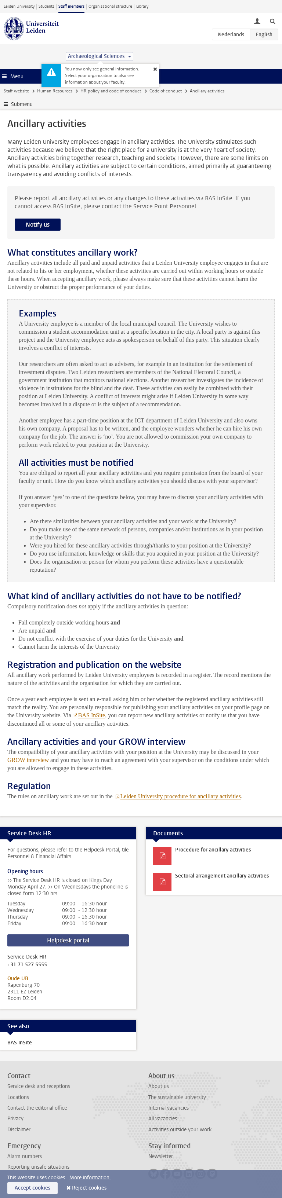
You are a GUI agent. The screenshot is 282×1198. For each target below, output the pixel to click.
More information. (90, 1177)
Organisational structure (110, 6)
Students (46, 6)
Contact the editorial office (37, 1107)
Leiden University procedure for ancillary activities (180, 796)
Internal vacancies (168, 1107)
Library (142, 6)
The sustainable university (177, 1097)
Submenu (22, 104)
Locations (18, 1097)
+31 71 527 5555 (27, 964)
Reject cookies (89, 1187)
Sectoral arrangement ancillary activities (222, 875)
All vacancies (162, 1118)
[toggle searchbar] (272, 21)
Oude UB (17, 978)
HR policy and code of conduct (110, 91)
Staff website (16, 91)
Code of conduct (165, 91)
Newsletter (160, 1156)
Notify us (38, 224)
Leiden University (19, 6)
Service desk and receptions (38, 1086)
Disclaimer (18, 1129)
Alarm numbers (24, 1156)
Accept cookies (32, 1187)
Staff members (71, 6)
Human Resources (54, 91)
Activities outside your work (180, 1129)
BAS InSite (91, 715)
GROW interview (28, 760)
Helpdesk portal (68, 940)
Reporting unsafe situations (38, 1167)
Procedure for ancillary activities (213, 849)
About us (158, 1086)
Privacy (15, 1118)
